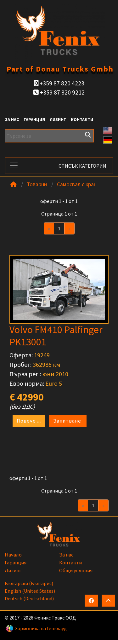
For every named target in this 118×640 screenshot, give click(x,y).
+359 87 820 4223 (59, 83)
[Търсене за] (49, 135)
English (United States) (30, 591)
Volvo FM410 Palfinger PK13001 (56, 335)
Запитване (67, 420)
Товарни (37, 184)
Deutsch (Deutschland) (29, 598)
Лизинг (58, 119)
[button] (108, 129)
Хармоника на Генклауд (41, 628)
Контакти (82, 119)
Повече (29, 420)
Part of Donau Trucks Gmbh (60, 69)
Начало (13, 554)
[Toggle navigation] (13, 165)
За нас (12, 119)
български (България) (29, 583)
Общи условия (76, 570)
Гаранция (34, 119)
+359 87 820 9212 (59, 92)
